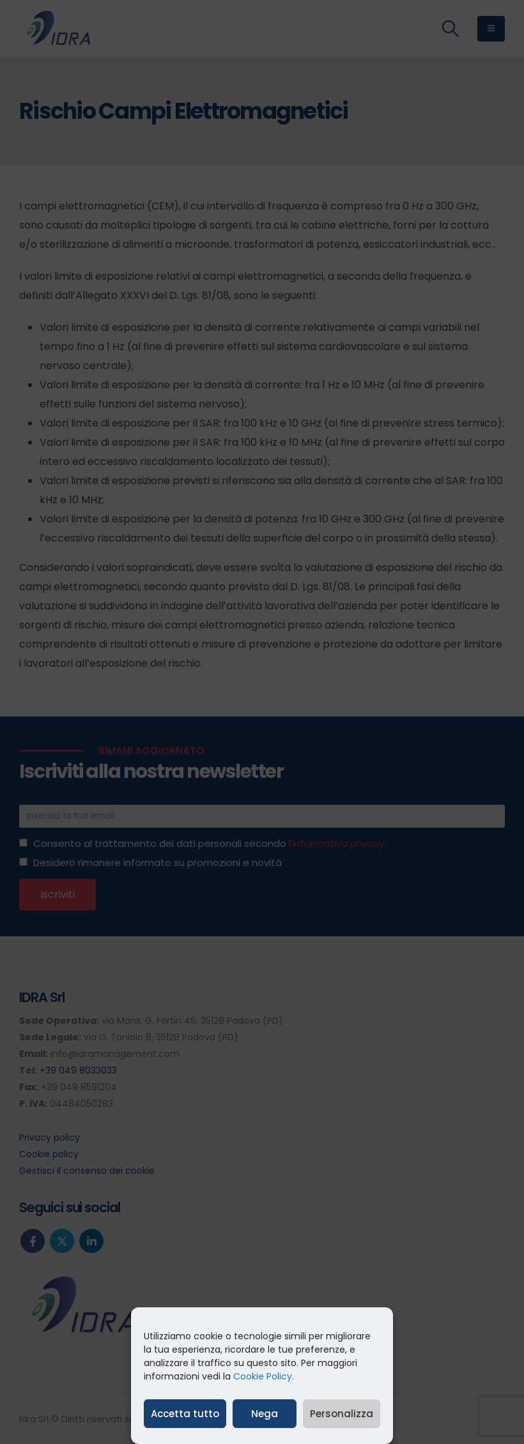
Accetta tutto (185, 1413)
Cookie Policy (262, 1376)
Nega (264, 1413)
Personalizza (341, 1413)
